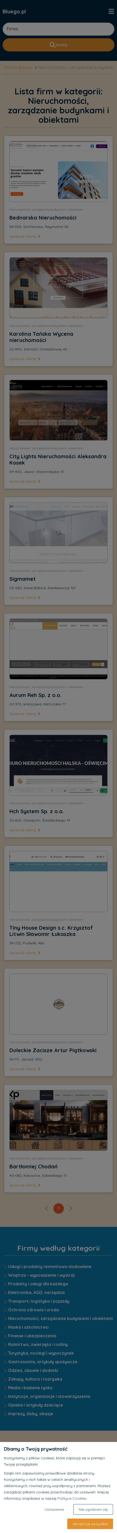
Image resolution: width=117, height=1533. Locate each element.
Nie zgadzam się (93, 1509)
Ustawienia (54, 1509)
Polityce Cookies (72, 1498)
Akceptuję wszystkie (90, 1523)
